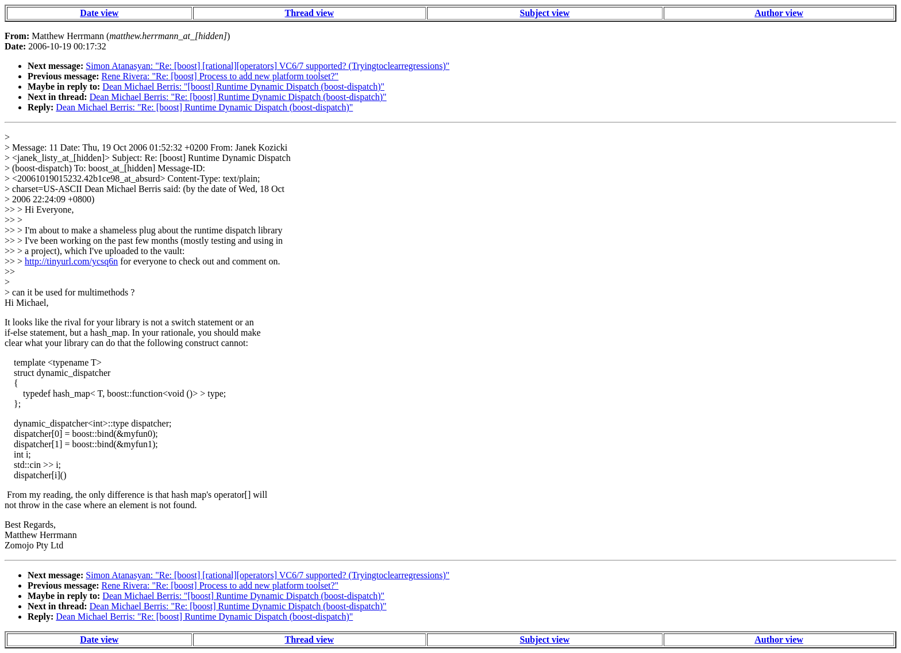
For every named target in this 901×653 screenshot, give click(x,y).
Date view (99, 13)
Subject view (545, 13)
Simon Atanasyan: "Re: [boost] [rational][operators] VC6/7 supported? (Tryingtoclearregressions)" (267, 66)
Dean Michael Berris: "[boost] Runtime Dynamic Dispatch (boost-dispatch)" (243, 86)
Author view (778, 13)
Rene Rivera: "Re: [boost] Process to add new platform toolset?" (220, 76)
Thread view (309, 13)
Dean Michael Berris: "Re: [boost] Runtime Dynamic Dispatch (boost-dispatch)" (238, 97)
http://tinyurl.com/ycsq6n (71, 261)
